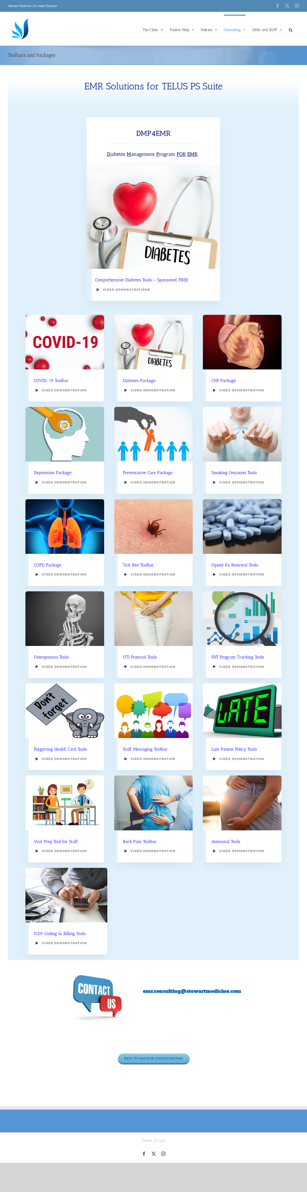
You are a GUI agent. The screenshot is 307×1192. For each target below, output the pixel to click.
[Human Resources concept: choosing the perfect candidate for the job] (153, 406)
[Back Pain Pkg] (153, 775)
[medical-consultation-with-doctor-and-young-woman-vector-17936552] (64, 775)
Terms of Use (153, 1140)
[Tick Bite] (153, 498)
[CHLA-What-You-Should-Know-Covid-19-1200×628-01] (64, 314)
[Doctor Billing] (66, 867)
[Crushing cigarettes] (242, 406)
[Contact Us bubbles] (97, 970)
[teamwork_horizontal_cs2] (153, 683)
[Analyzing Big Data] (242, 590)
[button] (290, 29)
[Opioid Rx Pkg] (242, 498)
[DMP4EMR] (153, 119)
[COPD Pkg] (64, 498)
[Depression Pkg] (64, 406)
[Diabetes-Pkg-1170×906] (153, 167)
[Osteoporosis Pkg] (64, 590)
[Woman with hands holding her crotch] (153, 590)
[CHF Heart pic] (242, 314)
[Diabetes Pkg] (153, 314)
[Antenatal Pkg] (242, 775)
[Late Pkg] (242, 683)
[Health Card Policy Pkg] (64, 683)
